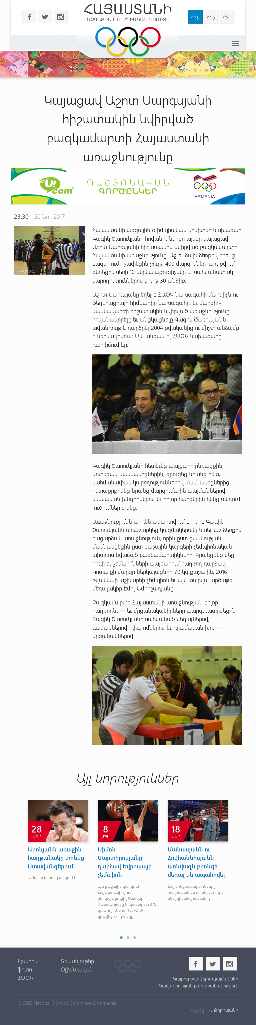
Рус (227, 16)
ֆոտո (25, 969)
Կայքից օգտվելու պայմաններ (205, 978)
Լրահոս (27, 960)
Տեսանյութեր (77, 960)
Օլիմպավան (77, 969)
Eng (211, 16)
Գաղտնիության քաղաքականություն (198, 985)
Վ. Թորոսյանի (222, 1010)
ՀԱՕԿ (25, 977)
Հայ (195, 16)
